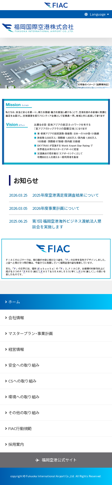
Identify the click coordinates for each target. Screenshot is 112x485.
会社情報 (14, 317)
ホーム (12, 302)
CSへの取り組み (20, 381)
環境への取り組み (21, 397)
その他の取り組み (21, 412)
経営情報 (14, 349)
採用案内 (14, 444)
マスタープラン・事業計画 (28, 333)
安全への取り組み (21, 365)
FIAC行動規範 (18, 428)
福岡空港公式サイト (59, 460)
